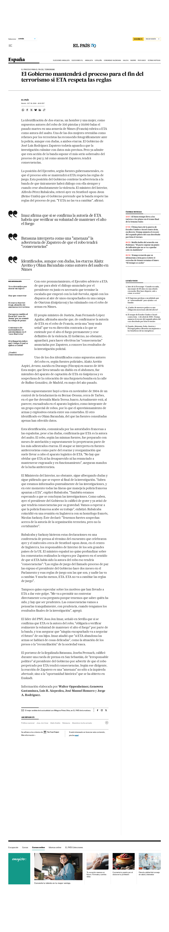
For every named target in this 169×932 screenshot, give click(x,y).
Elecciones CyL (77, 60)
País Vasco (142, 60)
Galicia (125, 60)
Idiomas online (55, 847)
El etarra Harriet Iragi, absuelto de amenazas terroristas (19, 305)
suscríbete (138, 39)
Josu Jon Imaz (42, 723)
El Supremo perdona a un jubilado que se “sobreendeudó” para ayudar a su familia (143, 300)
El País (25, 100)
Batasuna (66, 723)
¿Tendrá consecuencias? (16, 354)
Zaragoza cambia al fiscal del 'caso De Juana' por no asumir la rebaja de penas (18, 317)
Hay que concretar (17, 296)
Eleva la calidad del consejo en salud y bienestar (149, 873)
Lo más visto (132, 281)
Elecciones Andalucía (61, 60)
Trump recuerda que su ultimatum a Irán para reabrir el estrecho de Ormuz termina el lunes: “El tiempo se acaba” (142, 259)
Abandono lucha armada (82, 723)
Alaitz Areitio (55, 723)
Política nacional (27, 723)
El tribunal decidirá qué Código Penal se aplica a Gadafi (18, 343)
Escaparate (13, 847)
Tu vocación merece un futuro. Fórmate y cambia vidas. (96, 874)
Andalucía (89, 60)
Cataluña (98, 60)
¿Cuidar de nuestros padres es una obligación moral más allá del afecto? (143, 308)
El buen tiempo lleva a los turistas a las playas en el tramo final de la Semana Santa (142, 219)
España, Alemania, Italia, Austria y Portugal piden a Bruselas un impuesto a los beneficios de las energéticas (144, 328)
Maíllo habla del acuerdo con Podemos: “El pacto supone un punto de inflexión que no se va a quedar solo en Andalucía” (142, 246)
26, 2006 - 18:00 (35, 103)
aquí (77, 735)
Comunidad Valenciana (112, 60)
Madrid (133, 60)
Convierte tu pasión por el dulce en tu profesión (123, 873)
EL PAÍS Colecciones (74, 847)
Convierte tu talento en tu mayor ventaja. (52, 883)
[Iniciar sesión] (153, 39)
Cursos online (38, 847)
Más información (28, 735)
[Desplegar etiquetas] (107, 722)
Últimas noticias (154, 60)
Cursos (25, 847)
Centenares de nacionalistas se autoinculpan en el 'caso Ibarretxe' (17, 331)
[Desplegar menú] (10, 46)
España (16, 59)
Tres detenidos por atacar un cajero (17, 288)
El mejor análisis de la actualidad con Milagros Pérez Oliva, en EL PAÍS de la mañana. (58, 710)
